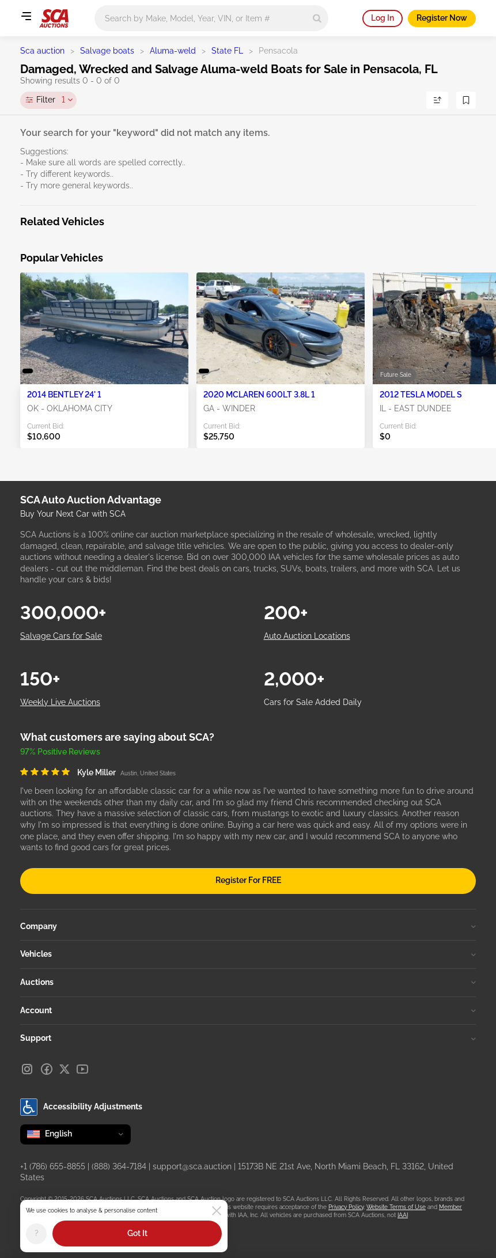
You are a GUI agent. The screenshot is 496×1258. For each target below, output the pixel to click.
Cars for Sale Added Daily (313, 702)
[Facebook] (47, 1069)
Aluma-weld (173, 50)
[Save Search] (466, 100)
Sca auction (42, 50)
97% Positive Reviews (60, 751)
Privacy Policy (346, 1207)
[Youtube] (82, 1069)
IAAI (402, 1215)
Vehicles (248, 953)
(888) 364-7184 (119, 1166)
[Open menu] (26, 16)
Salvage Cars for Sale (61, 636)
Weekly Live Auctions (60, 702)
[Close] (216, 1211)
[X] (64, 1069)
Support (248, 1038)
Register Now (442, 17)
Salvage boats (107, 50)
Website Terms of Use (396, 1207)
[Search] (317, 18)
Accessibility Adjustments (81, 1107)
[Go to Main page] (54, 18)
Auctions (248, 982)
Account (248, 1010)
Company (248, 926)
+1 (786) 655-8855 (52, 1166)
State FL (227, 50)
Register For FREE (248, 880)
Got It (137, 1233)
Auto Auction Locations (307, 636)
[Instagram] (27, 1069)
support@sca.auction (192, 1166)
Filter (50, 100)
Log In (382, 17)
